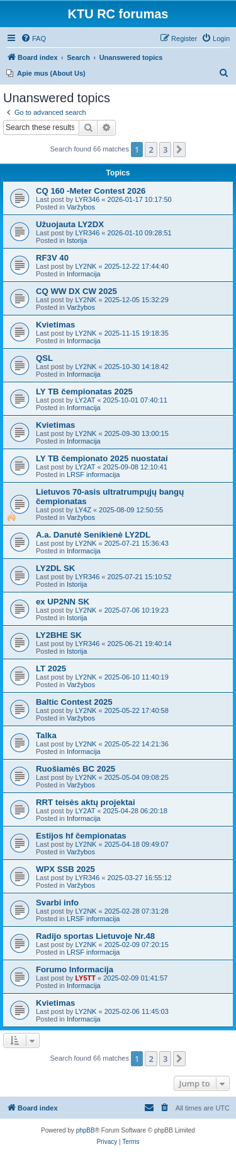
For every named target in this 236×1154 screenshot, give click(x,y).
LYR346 (87, 199)
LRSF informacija (93, 474)
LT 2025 (51, 668)
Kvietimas (55, 324)
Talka (46, 735)
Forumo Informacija (74, 969)
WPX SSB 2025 (65, 869)
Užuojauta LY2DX (70, 224)
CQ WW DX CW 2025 (76, 291)
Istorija (77, 240)
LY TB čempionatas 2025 (84, 391)
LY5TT (85, 978)
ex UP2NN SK (62, 601)
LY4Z (83, 510)
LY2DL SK (55, 568)
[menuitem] (33, 38)
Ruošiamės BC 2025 (75, 769)
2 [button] (151, 149)
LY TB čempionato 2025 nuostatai (102, 458)
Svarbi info (57, 902)
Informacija (84, 274)
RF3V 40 (52, 257)
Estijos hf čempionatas (81, 835)
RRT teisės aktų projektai (85, 802)
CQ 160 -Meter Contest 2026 (90, 191)
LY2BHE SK (59, 635)
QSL (44, 358)
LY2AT (85, 400)
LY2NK (85, 266)
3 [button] (165, 149)
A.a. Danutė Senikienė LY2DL (93, 534)
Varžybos (81, 207)
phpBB (85, 1130)
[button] (179, 149)
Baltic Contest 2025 (74, 702)
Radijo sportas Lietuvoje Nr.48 (95, 936)
